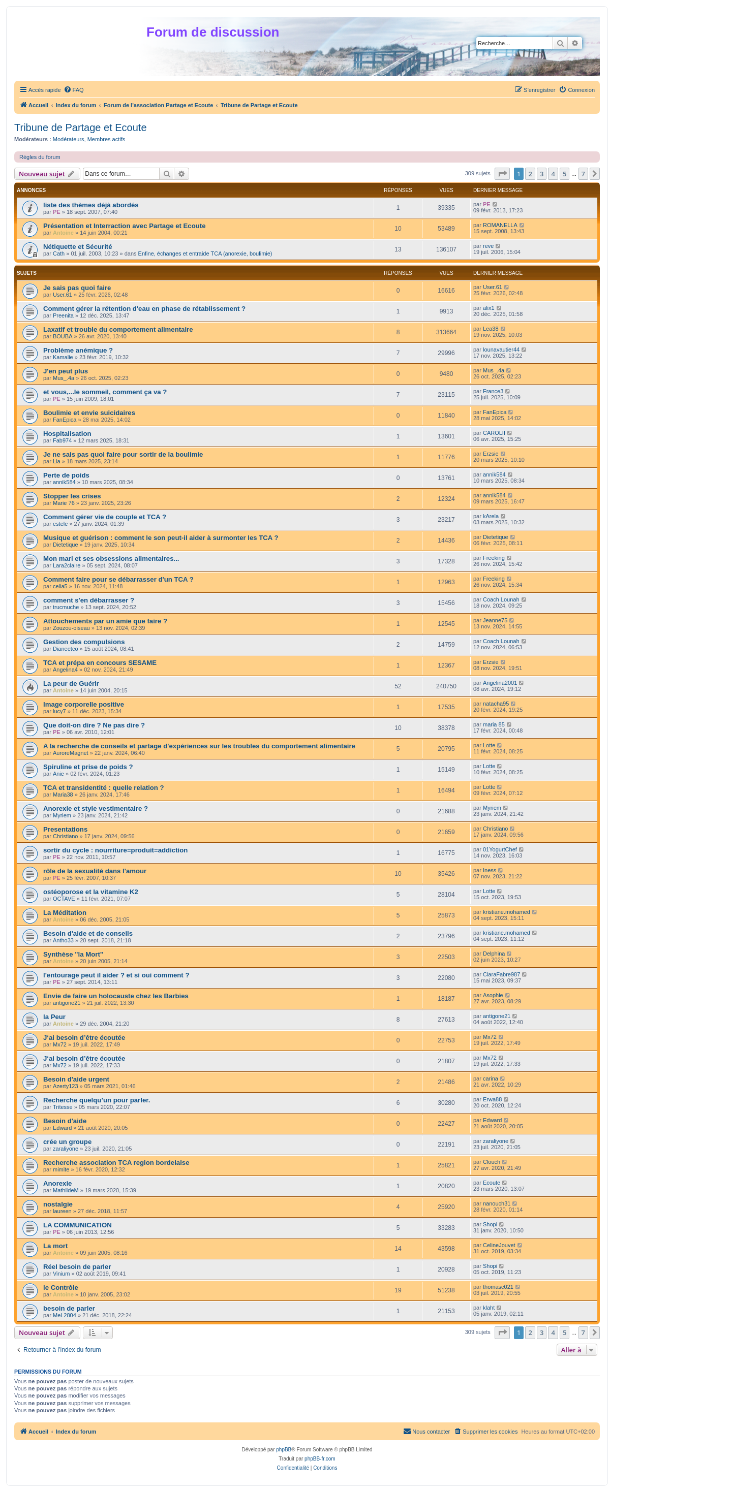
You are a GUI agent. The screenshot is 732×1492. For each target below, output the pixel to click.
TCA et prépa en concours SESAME (100, 662)
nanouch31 (496, 1203)
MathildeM (66, 1190)
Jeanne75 (495, 620)
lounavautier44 (501, 349)
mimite (61, 1169)
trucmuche (66, 607)
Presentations (65, 829)
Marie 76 (64, 503)
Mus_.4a (63, 378)
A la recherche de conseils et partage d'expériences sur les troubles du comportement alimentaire (199, 746)
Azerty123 (65, 1086)
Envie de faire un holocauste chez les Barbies (116, 996)
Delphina (494, 953)
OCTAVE (64, 899)
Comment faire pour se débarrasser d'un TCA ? (118, 579)
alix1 (489, 308)
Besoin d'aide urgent (76, 1079)
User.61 (62, 295)
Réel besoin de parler (77, 1267)
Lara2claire (66, 565)
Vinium (61, 1274)
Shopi (490, 1224)
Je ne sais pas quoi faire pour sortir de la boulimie (123, 454)
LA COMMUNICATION (77, 1225)
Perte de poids (66, 475)
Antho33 (63, 940)
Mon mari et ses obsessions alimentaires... (111, 558)
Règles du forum (39, 157)
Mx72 (60, 1044)
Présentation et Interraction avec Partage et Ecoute (124, 226)
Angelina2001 (500, 683)
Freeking (494, 558)
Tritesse (63, 1107)
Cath (59, 253)
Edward (62, 1128)
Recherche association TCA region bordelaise (116, 1162)
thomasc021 (498, 1287)
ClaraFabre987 (501, 974)
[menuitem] (74, 90)
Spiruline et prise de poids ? (88, 767)
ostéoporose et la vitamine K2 (90, 892)
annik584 (64, 482)
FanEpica (64, 420)
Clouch (491, 1162)
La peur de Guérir (71, 683)
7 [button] (583, 173)
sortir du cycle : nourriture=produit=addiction (115, 850)
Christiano (65, 836)
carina (490, 1078)
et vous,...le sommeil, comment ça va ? (105, 392)
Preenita (63, 315)
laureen (62, 1211)
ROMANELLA (500, 225)
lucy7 (59, 711)
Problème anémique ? (78, 350)
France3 (493, 391)
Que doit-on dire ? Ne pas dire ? (94, 725)
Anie (58, 774)
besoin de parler (69, 1308)
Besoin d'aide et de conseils (88, 933)
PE (56, 212)
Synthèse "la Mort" (73, 954)
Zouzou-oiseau (71, 628)
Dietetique (65, 545)
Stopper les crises (72, 496)
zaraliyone (65, 1149)
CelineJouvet (499, 1245)
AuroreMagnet (70, 753)
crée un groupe (67, 1142)
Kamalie (63, 357)
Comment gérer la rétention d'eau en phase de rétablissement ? (144, 308)
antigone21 (66, 1003)
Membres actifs (106, 139)
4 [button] (553, 173)
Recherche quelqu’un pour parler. (96, 1100)
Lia (56, 461)
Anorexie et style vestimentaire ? (95, 808)
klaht (489, 1308)
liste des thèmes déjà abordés (91, 205)
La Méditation (64, 912)
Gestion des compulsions (84, 642)
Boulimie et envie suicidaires (89, 413)
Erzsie (491, 454)
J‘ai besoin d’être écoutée (84, 1037)
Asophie (493, 995)
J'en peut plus (65, 371)
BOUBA (63, 336)
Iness (489, 870)
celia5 (60, 586)
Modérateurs (68, 139)
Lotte (489, 745)
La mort (55, 1246)
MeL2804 (64, 1315)
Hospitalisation (67, 433)
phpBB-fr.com (320, 1459)
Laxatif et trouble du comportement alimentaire (118, 329)
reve (488, 246)
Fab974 (62, 440)
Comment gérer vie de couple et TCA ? (104, 517)
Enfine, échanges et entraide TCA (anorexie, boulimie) (205, 253)
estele (60, 524)
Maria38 (63, 794)
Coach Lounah (501, 599)
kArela (491, 516)
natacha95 (496, 704)
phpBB (283, 1449)
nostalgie (58, 1204)
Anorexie (57, 1183)
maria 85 (494, 724)
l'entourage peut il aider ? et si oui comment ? (116, 975)
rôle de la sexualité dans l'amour (94, 871)
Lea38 (491, 329)
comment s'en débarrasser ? (88, 600)
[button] (502, 174)
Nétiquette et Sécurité (77, 246)
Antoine (63, 233)
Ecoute (491, 1183)
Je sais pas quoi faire (77, 288)
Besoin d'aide (64, 1121)
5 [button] (564, 173)
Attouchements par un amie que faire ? (105, 621)
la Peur (54, 1017)
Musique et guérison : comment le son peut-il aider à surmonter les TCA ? (161, 538)
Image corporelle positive (83, 704)
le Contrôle (60, 1287)
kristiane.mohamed (506, 912)
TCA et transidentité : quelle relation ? (103, 787)
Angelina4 (65, 669)
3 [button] (541, 173)
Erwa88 (492, 1099)
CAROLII (494, 433)
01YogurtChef (500, 849)
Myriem (62, 815)
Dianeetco (65, 649)
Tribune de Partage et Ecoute (80, 127)
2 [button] (530, 173)
